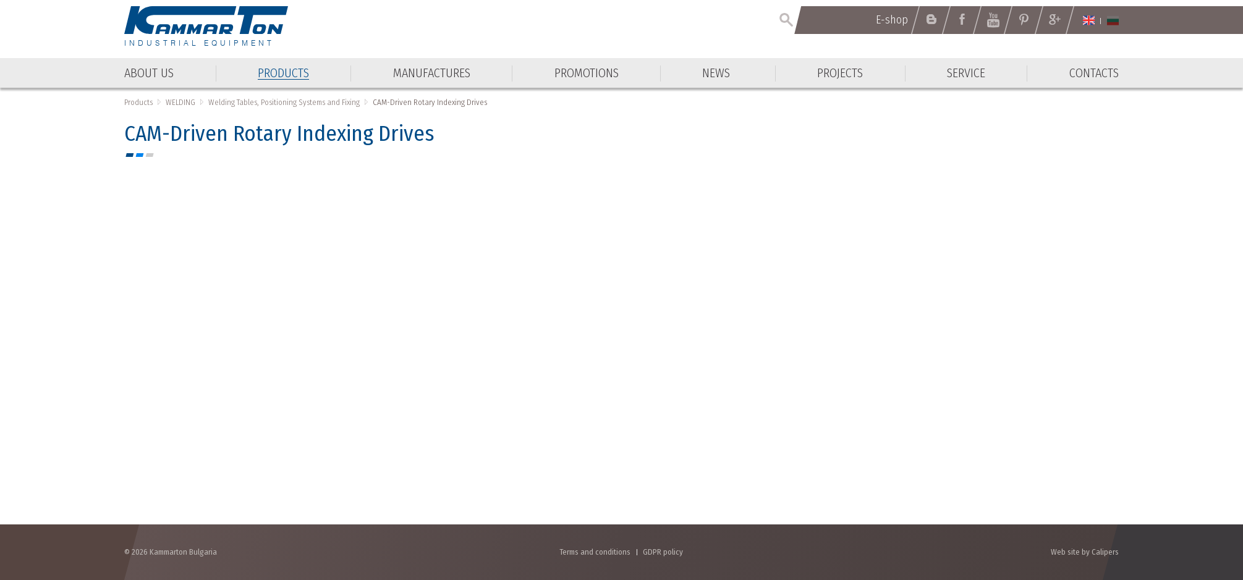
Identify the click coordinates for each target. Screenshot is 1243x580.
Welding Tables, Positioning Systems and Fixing (284, 102)
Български (1113, 20)
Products (138, 102)
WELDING (180, 102)
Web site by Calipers (1085, 552)
